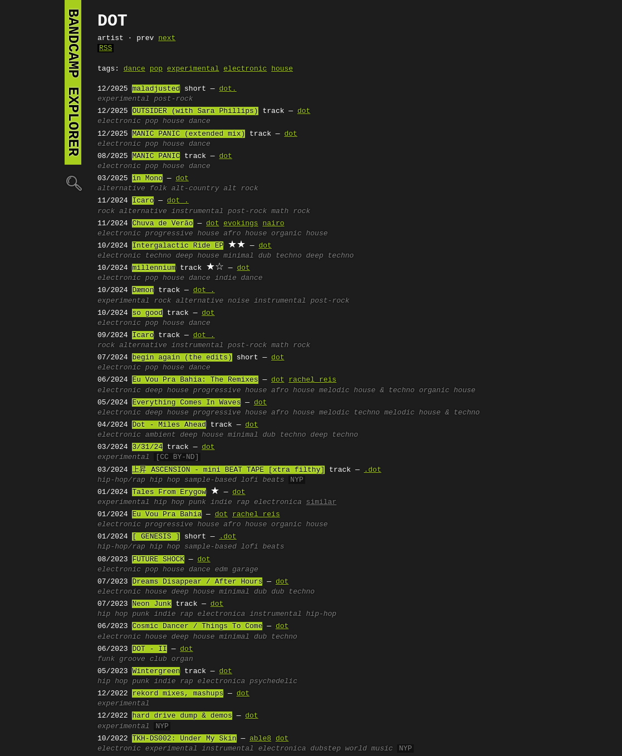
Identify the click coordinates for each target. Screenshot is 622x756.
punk (197, 502)
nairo (273, 224)
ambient (160, 435)
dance (134, 69)
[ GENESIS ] (156, 537)
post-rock (173, 99)
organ (182, 659)
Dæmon (143, 290)
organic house (299, 234)
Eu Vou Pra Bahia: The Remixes (195, 380)
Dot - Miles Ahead (169, 425)
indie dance (239, 278)
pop (156, 69)
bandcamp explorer (73, 82)
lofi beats (262, 480)
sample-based (210, 480)
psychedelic (273, 681)
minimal (238, 256)
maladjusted (156, 89)
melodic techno (349, 413)
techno (158, 256)
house (282, 69)
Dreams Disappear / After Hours (197, 582)
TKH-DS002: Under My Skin (184, 739)
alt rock (240, 189)
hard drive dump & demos (182, 716)
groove (132, 659)
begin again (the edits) (182, 358)
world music (369, 749)
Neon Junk (151, 604)
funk (106, 659)
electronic (245, 69)
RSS (105, 48)
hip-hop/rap (121, 480)
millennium (153, 268)
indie (221, 502)
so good (147, 313)
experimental (193, 69)
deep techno (330, 256)
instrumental (198, 211)
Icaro (143, 201)
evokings (240, 224)
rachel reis (312, 380)
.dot (372, 470)
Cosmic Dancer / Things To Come (197, 626)
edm (221, 570)
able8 (260, 739)
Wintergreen (156, 671)
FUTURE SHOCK (158, 560)
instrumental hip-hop (292, 614)
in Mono (147, 179)
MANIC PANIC (156, 156)
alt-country (195, 189)
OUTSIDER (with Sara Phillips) (195, 111)
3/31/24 (147, 447)
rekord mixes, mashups (177, 694)
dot (303, 111)
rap (243, 502)
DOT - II (149, 649)
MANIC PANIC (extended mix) (188, 134)
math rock (290, 211)
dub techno (280, 256)
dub (260, 592)
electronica (278, 502)
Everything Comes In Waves (186, 403)
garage (245, 570)
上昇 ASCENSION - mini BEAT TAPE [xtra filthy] (228, 470)
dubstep (325, 749)
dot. (227, 89)
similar (321, 502)
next (166, 38)
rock (106, 211)
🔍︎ (73, 183)
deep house (197, 256)
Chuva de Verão (162, 224)
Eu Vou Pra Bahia (167, 515)
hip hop (165, 480)
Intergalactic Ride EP (177, 246)
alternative (121, 189)
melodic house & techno (367, 391)
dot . (178, 201)
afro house (245, 234)
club (158, 659)
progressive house (182, 234)
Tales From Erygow (169, 492)
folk (158, 189)
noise (238, 301)
